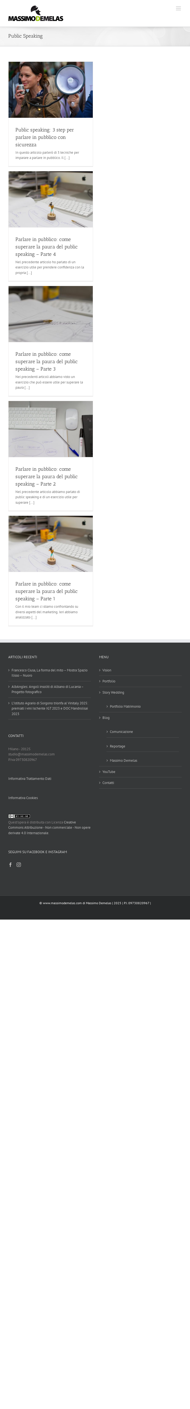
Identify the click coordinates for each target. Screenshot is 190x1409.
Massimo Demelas (123, 760)
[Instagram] (19, 864)
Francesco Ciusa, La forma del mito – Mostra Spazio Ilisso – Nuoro (50, 673)
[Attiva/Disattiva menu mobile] (179, 8)
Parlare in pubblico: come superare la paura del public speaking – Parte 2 (46, 476)
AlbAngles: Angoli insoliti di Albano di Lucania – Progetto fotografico (47, 689)
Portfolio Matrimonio (125, 706)
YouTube (108, 771)
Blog (106, 717)
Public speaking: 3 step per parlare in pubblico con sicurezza (44, 137)
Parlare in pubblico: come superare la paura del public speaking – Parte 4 (46, 246)
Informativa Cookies (23, 797)
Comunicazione (121, 731)
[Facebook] (10, 864)
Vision (106, 670)
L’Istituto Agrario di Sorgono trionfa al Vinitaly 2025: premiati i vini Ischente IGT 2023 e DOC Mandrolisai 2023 (50, 708)
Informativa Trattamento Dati (29, 778)
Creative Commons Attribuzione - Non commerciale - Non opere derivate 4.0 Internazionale (49, 827)
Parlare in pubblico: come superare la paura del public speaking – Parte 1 (46, 591)
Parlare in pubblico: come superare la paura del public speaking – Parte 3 (46, 361)
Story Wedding (113, 692)
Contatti (108, 782)
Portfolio (108, 681)
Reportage (117, 746)
